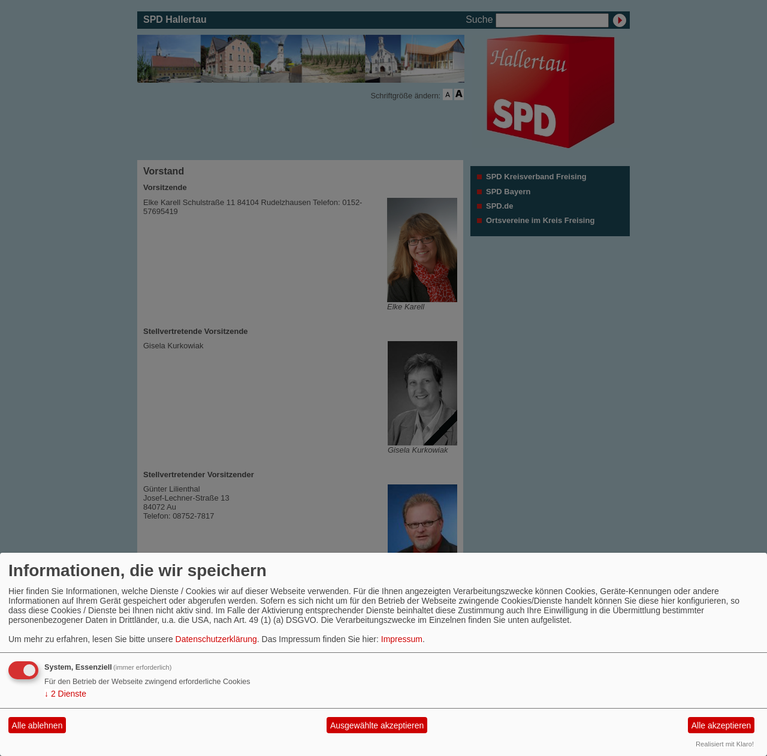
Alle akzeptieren (721, 725)
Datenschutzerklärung (216, 639)
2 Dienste (65, 693)
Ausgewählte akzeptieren (377, 725)
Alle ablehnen (37, 725)
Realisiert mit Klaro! (725, 744)
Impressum (401, 639)
